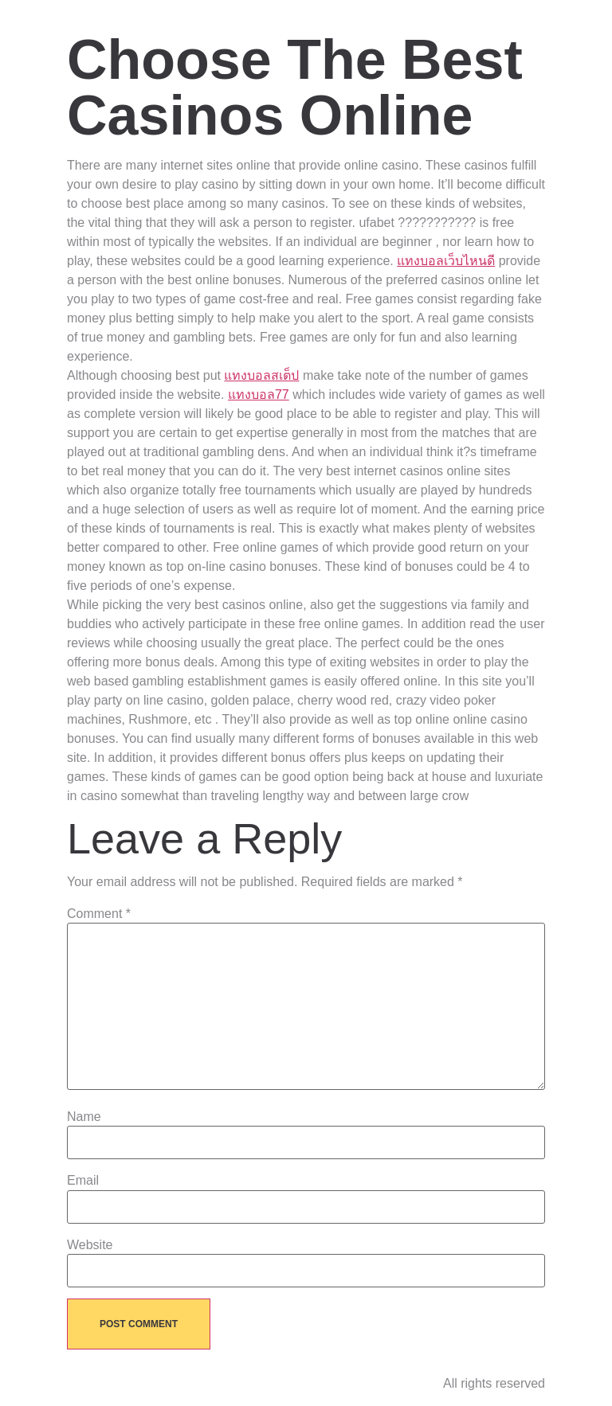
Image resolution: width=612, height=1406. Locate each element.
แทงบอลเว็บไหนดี (446, 261)
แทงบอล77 (258, 394)
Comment (99, 914)
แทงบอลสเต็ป (261, 375)
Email (83, 1180)
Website (90, 1245)
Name (84, 1117)
